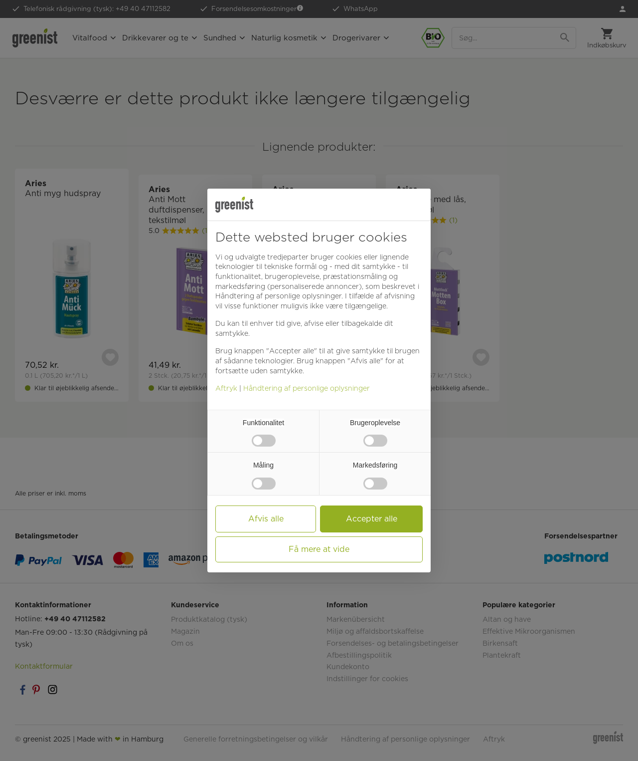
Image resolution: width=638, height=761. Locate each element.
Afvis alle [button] (266, 518)
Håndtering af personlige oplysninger (306, 388)
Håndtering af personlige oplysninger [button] (278, 296)
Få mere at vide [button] (319, 549)
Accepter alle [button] (371, 518)
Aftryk (226, 388)
